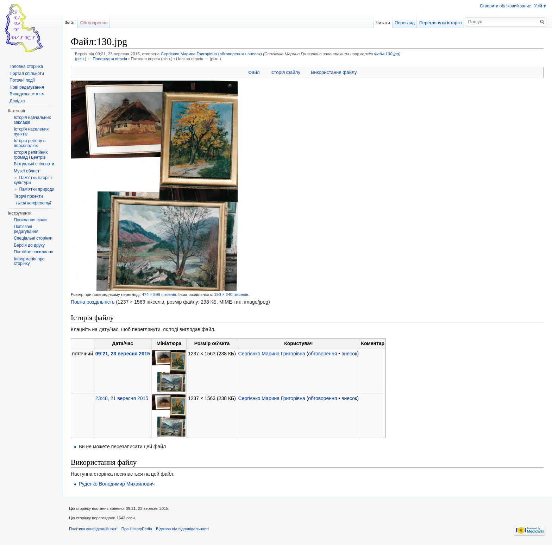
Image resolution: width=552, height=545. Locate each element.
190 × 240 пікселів (231, 294)
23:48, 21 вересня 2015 (121, 398)
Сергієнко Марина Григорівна (189, 53)
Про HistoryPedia (136, 529)
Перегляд (405, 22)
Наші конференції (33, 203)
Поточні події (22, 80)
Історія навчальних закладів (32, 120)
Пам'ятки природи (36, 189)
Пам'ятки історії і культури (33, 180)
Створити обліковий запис (505, 6)
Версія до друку (29, 245)
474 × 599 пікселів (159, 294)
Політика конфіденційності (93, 529)
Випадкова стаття (27, 93)
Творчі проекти (28, 196)
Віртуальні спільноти (34, 163)
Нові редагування (27, 87)
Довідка (17, 101)
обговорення (231, 53)
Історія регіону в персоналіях (29, 143)
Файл (254, 72)
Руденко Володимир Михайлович (117, 484)
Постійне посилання (33, 251)
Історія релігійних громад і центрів (31, 155)
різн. (80, 58)
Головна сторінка (26, 66)
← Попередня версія (107, 58)
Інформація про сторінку (29, 261)
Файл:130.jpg (386, 53)
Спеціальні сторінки (33, 238)
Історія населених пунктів (31, 132)
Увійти (540, 6)
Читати (383, 22)
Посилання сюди (30, 219)
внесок (254, 53)
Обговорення (94, 22)
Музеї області (27, 171)
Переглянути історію (440, 22)
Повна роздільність (93, 302)
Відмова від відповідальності (182, 529)
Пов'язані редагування (26, 229)
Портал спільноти (27, 73)
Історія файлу (285, 72)
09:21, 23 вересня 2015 (122, 353)
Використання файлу (334, 72)
